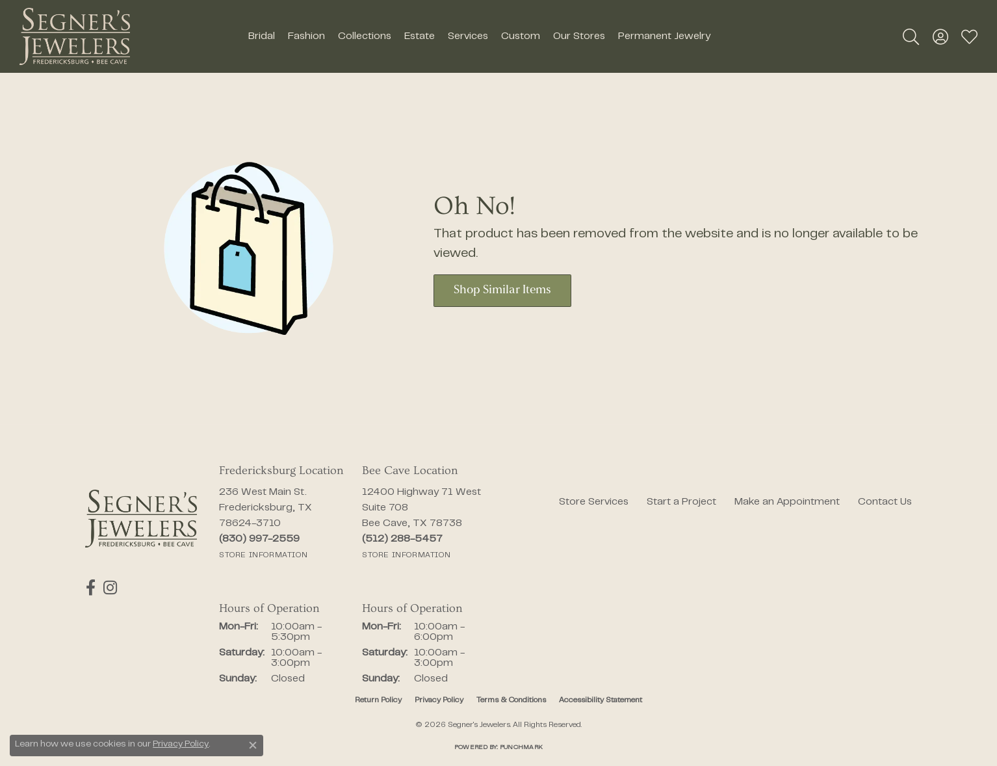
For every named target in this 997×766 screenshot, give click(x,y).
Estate (419, 36)
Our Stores (579, 36)
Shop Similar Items (502, 290)
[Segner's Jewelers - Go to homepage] (141, 519)
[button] (911, 36)
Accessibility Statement (600, 700)
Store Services (593, 502)
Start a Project (681, 502)
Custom (520, 36)
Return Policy (378, 700)
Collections (364, 36)
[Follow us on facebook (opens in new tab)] (90, 588)
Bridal (261, 36)
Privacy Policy (439, 700)
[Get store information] (263, 555)
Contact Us (885, 502)
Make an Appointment (787, 502)
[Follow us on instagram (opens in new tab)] (108, 588)
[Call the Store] (259, 539)
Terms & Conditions (511, 700)
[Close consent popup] (253, 745)
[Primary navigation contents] (479, 36)
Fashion (306, 36)
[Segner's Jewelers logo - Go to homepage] (74, 36)
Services (468, 36)
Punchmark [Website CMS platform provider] (521, 747)
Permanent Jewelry (664, 36)
